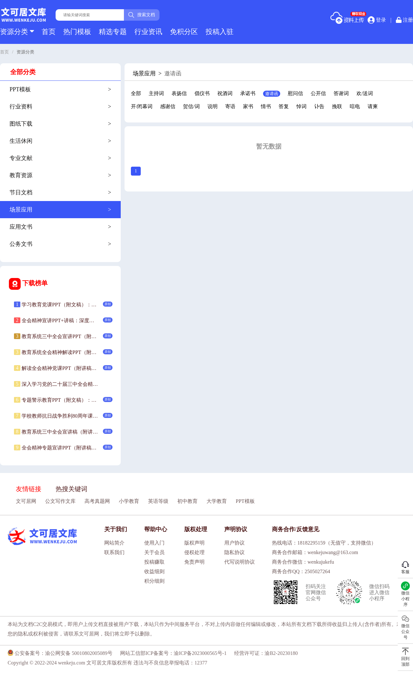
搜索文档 (141, 15)
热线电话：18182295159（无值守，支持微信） (324, 542)
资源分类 (17, 32)
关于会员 (154, 552)
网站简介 (114, 542)
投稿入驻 (220, 32)
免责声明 (194, 562)
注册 (404, 20)
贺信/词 (191, 106)
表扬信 (179, 93)
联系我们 (114, 552)
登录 (377, 19)
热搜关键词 (71, 488)
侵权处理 (194, 552)
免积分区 (184, 32)
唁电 (355, 106)
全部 (136, 93)
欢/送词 (364, 93)
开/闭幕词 (141, 106)
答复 (284, 106)
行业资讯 (148, 32)
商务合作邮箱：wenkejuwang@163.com (315, 552)
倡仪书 (202, 93)
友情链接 (28, 488)
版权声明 (194, 542)
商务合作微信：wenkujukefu (303, 562)
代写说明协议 (239, 562)
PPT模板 (245, 501)
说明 (212, 106)
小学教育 (129, 501)
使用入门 (154, 542)
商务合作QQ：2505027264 (301, 571)
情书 (266, 106)
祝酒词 (225, 93)
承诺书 (247, 93)
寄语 (230, 106)
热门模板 (77, 32)
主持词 (156, 93)
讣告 (319, 106)
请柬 (373, 106)
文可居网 (26, 501)
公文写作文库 (60, 501)
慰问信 (295, 93)
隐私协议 (234, 552)
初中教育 (187, 501)
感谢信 (167, 106)
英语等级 (158, 501)
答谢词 (341, 93)
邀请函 (271, 93)
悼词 (301, 106)
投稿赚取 (154, 562)
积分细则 (154, 581)
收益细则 (154, 571)
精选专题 (113, 32)
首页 (49, 32)
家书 (248, 106)
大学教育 (217, 501)
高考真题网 (97, 501)
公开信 (318, 93)
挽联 (337, 106)
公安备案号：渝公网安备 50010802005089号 (60, 653)
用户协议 (234, 542)
